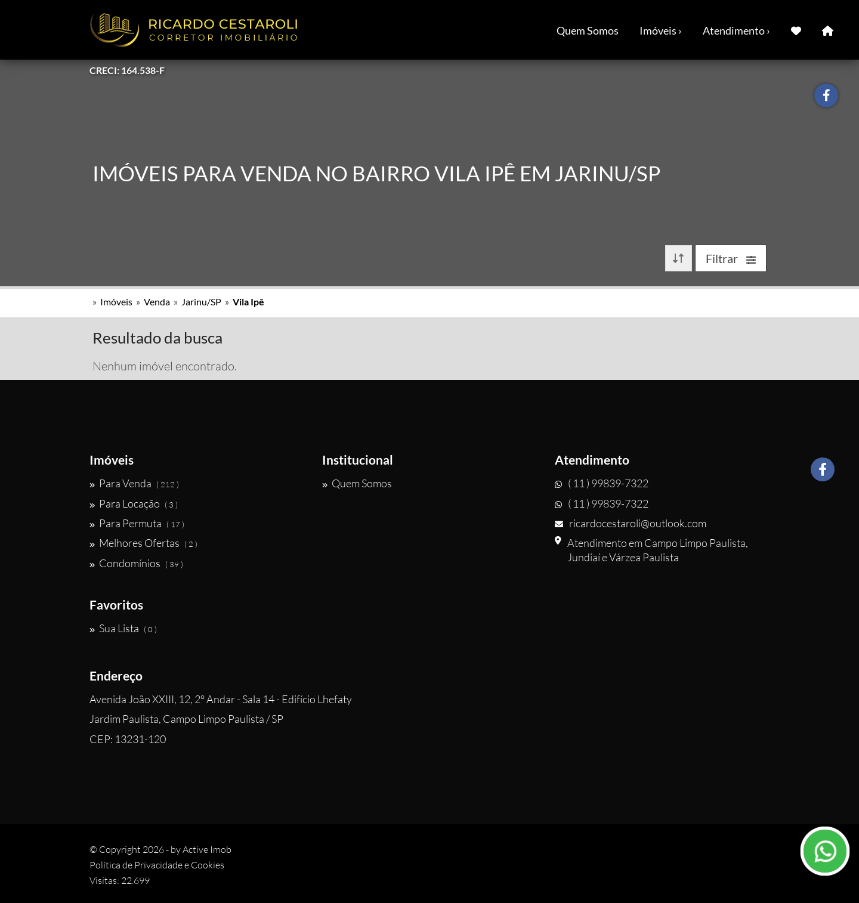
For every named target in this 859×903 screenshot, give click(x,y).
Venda (157, 301)
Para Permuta (136, 523)
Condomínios (136, 563)
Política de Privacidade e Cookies (156, 865)
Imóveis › (660, 30)
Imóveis (116, 301)
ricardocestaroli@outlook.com (630, 523)
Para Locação (133, 503)
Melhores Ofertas (143, 542)
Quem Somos (588, 30)
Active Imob (207, 849)
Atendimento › (736, 30)
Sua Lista (123, 628)
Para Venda (134, 483)
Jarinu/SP (201, 301)
